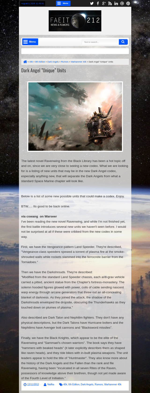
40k (65, 384)
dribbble (122, 3)
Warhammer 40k (112, 384)
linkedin (116, 3)
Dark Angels (87, 384)
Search (123, 42)
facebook (98, 3)
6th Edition (73, 384)
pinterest (128, 3)
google (104, 3)
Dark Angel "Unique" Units (43, 70)
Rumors (99, 384)
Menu (65, 3)
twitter (92, 3)
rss (110, 3)
